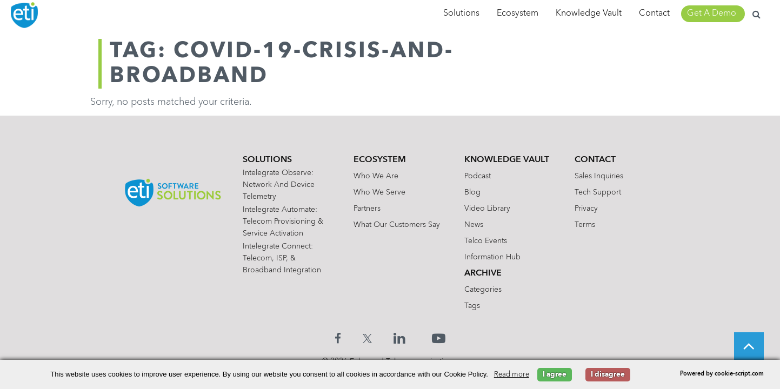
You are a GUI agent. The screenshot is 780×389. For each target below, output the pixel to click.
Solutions (461, 13)
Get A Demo (711, 13)
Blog (472, 192)
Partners (367, 208)
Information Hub (492, 257)
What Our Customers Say (397, 225)
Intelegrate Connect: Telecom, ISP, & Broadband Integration (282, 258)
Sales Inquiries (599, 176)
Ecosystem (517, 13)
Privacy (586, 208)
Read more (511, 374)
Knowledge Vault (589, 13)
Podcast (477, 176)
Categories (483, 289)
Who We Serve (379, 192)
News (473, 225)
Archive (483, 273)
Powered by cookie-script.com (722, 374)
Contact (654, 13)
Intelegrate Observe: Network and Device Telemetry (279, 184)
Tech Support (598, 192)
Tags (472, 306)
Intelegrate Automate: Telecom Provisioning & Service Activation (283, 221)
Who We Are (376, 176)
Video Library (487, 208)
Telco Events (485, 241)
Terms (585, 225)
